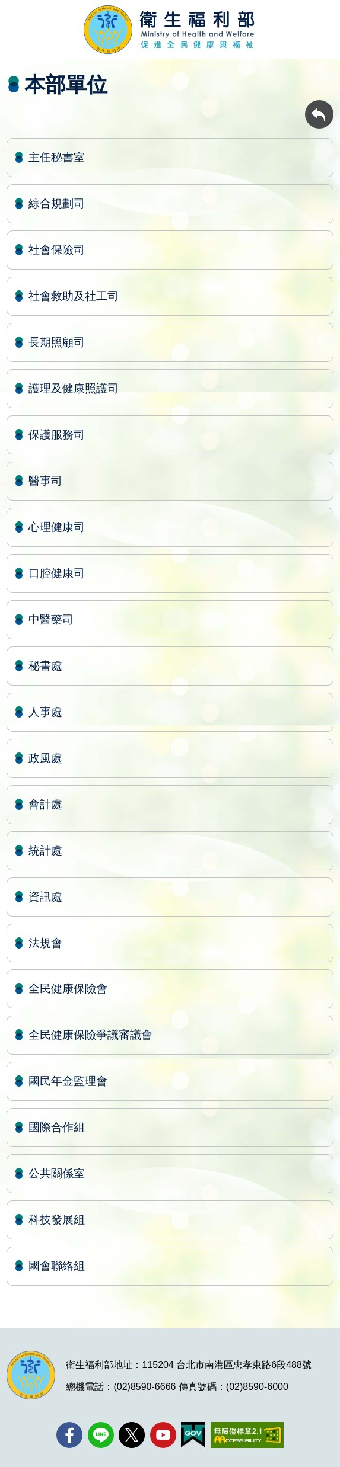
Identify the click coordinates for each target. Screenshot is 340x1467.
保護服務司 (56, 434)
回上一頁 (319, 106)
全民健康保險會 (67, 988)
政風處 (45, 758)
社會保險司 (56, 250)
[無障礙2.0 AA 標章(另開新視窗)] (247, 1435)
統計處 (45, 850)
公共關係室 (56, 1173)
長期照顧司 (56, 342)
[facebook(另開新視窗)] (69, 1435)
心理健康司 (56, 527)
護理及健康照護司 (73, 388)
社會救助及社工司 (73, 296)
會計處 (45, 804)
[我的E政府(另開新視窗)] (193, 1435)
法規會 (45, 943)
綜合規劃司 (56, 203)
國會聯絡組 (56, 1266)
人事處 (45, 712)
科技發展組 (56, 1219)
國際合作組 (56, 1127)
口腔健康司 (56, 573)
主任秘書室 (56, 157)
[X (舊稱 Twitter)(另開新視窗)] (132, 1435)
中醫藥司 (51, 619)
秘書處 (45, 665)
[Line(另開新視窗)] (101, 1435)
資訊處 (45, 897)
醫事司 (45, 481)
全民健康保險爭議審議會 (90, 1035)
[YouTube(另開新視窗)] (163, 1435)
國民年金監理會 (67, 1081)
